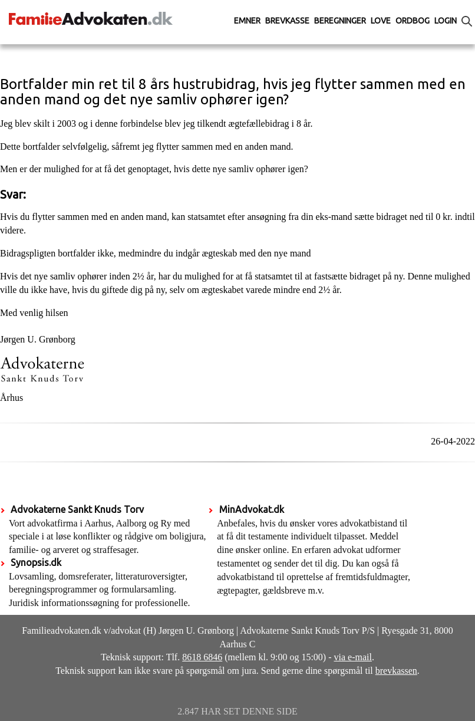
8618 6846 (202, 657)
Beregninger (340, 20)
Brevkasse (287, 20)
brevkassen (396, 671)
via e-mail (353, 657)
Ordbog (412, 20)
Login (445, 20)
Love (381, 20)
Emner (247, 20)
